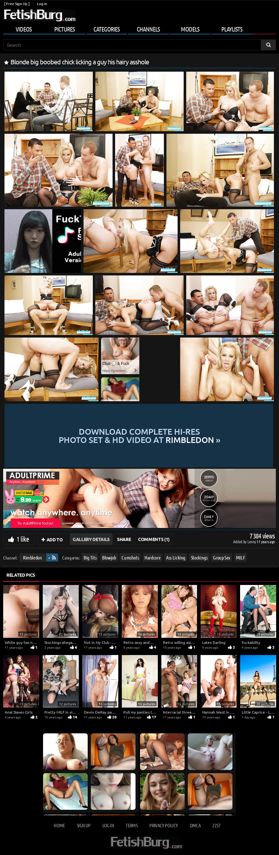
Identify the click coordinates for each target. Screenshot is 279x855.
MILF (240, 557)
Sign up (83, 825)
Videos (24, 29)
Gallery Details (91, 539)
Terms (131, 825)
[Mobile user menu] (139, 28)
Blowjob (109, 557)
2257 (216, 825)
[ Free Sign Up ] (16, 3)
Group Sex (221, 557)
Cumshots (130, 557)
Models (190, 29)
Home (59, 825)
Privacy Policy (163, 825)
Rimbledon (32, 557)
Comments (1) (154, 539)
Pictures (64, 29)
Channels (148, 29)
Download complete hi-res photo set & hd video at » (139, 435)
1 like (23, 539)
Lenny (252, 541)
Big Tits (90, 557)
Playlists (231, 29)
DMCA (195, 825)
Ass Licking (175, 557)
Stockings (199, 557)
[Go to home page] (39, 15)
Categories (106, 29)
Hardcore (152, 557)
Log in (42, 3)
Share (124, 539)
